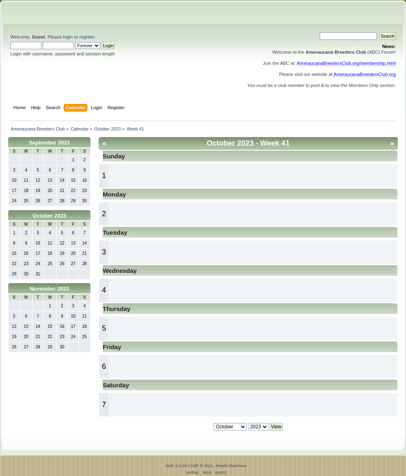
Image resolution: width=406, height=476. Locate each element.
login (68, 36)
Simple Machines (231, 465)
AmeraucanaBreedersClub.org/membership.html (346, 63)
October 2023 (49, 216)
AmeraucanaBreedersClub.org (364, 74)
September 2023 (49, 143)
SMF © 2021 (201, 465)
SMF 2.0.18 (176, 465)
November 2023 (49, 289)
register (87, 36)
